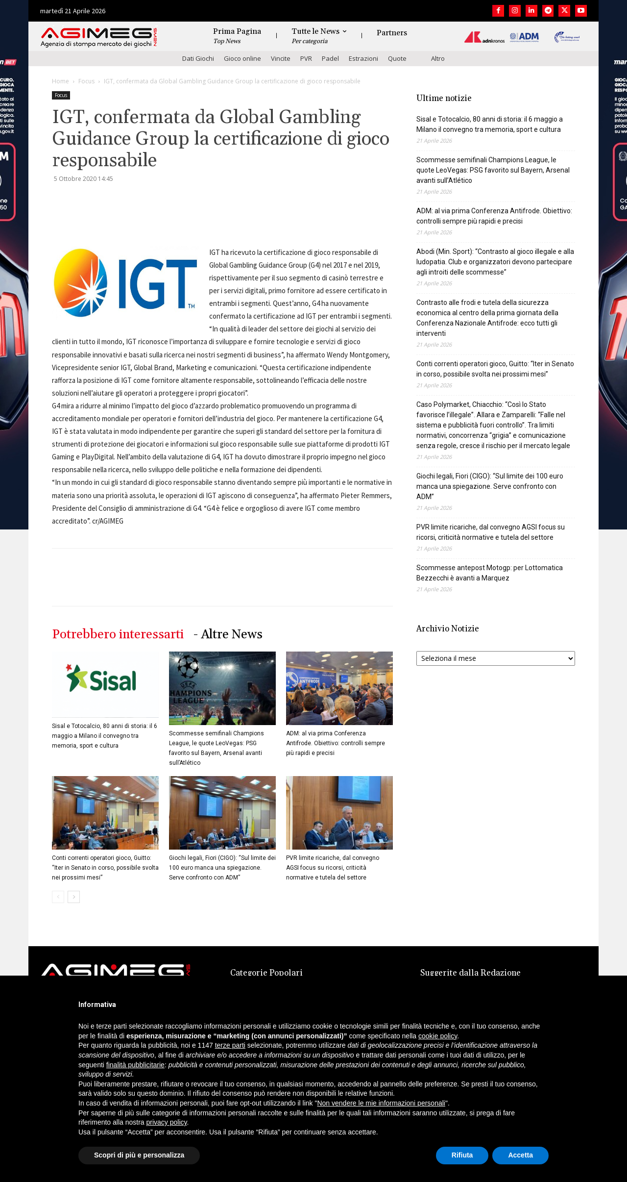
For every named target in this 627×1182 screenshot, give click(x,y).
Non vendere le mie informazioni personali (381, 1103)
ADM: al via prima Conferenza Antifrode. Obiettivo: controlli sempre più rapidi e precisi (335, 743)
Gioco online (242, 58)
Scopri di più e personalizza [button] (139, 1155)
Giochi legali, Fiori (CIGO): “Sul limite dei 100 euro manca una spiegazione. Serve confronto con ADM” (222, 868)
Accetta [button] (520, 1155)
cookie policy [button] (437, 1036)
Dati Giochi (198, 58)
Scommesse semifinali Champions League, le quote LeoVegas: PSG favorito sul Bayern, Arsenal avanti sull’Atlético (493, 170)
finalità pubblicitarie (135, 1065)
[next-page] (74, 897)
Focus (86, 81)
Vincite (280, 58)
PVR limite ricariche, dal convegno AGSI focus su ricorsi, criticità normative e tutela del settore (332, 868)
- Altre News (228, 634)
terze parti (230, 1045)
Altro (438, 58)
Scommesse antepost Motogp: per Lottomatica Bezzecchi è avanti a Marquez (489, 573)
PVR (306, 58)
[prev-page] (58, 897)
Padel (330, 58)
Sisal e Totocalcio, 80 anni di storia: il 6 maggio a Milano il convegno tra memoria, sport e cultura (104, 736)
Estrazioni (363, 58)
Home (60, 81)
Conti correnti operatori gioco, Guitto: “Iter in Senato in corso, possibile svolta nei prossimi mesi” (105, 868)
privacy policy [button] (166, 1122)
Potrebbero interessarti (118, 634)
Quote (397, 58)
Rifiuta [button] (462, 1155)
